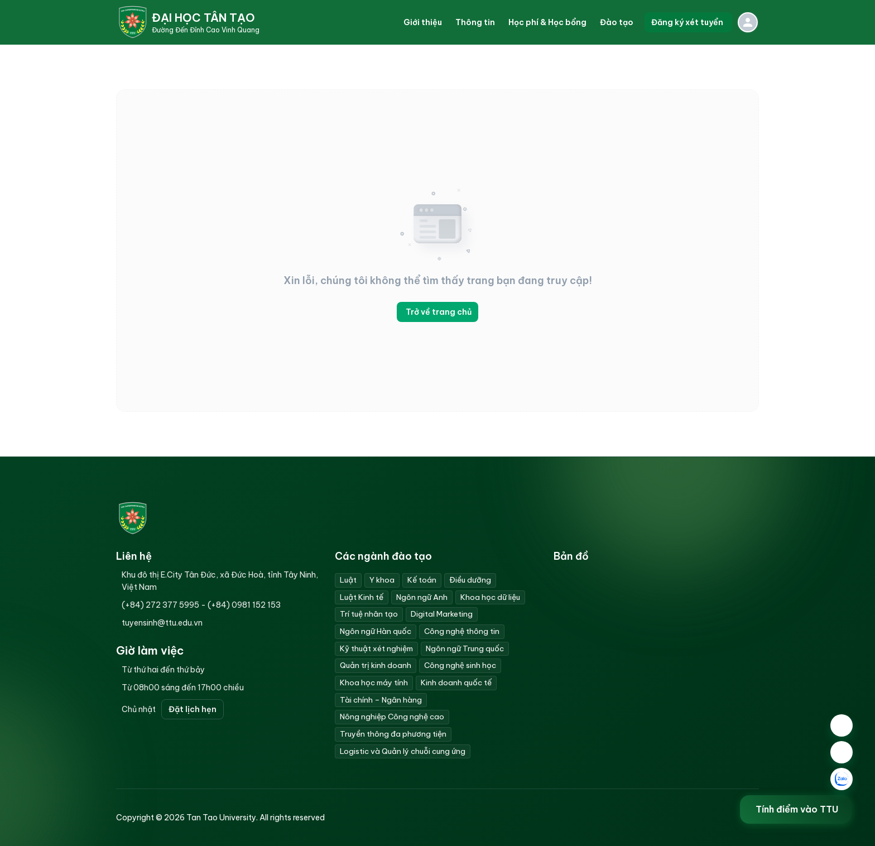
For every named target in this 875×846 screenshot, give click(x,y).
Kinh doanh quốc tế (456, 682)
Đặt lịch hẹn (192, 709)
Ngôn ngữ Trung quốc (465, 648)
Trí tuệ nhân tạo (369, 614)
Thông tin (475, 22)
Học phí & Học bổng (547, 22)
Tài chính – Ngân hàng (381, 700)
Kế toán (421, 580)
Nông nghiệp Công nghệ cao (392, 717)
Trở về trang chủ (437, 312)
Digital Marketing (442, 614)
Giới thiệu (422, 22)
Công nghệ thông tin (461, 631)
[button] (422, 22)
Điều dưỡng (470, 580)
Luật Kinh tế (361, 597)
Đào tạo (616, 22)
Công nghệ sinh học (460, 665)
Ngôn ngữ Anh (422, 597)
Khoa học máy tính (374, 682)
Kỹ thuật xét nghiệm (376, 648)
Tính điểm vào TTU (798, 809)
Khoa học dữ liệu (490, 597)
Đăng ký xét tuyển (688, 22)
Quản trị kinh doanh (375, 665)
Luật (348, 580)
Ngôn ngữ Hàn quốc (375, 631)
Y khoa (382, 580)
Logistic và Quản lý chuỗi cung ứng (402, 751)
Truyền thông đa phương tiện (393, 734)
